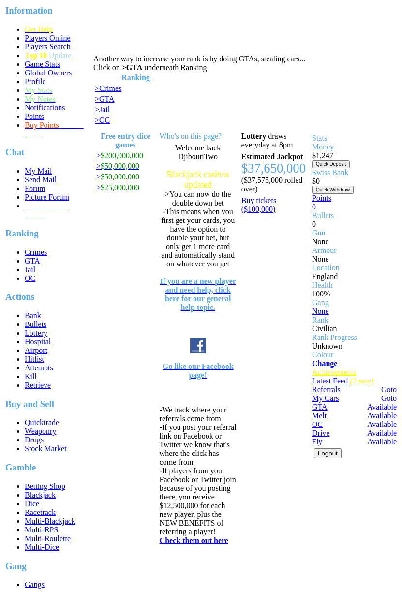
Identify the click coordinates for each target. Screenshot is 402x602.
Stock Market (46, 448)
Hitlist (34, 359)
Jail (30, 269)
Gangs (35, 584)
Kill (31, 376)
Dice (32, 503)
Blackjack (40, 495)
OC (30, 278)
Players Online (48, 38)
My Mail (38, 171)
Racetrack (40, 512)
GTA (32, 261)
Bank (33, 315)
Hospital (38, 342)
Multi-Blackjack (50, 521)
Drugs (34, 440)
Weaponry (40, 431)
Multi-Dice (42, 547)
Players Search (48, 47)
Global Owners (48, 73)
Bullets (35, 324)
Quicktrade (42, 422)
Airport (36, 350)
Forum (35, 188)
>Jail (102, 109)
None (320, 311)
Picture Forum (47, 197)
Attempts (39, 368)
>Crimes (108, 88)
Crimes (36, 252)
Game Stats (42, 64)
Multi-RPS (41, 530)
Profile (35, 81)
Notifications (45, 107)
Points (34, 116)
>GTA (105, 99)
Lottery (36, 333)
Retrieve (38, 385)
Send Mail (41, 180)
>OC (102, 120)
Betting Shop (45, 486)
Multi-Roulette (48, 538)
